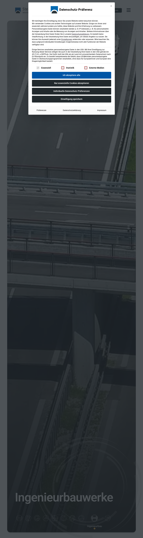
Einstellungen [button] (66, 39)
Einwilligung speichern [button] (71, 99)
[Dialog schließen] (111, 5)
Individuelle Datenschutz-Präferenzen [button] (71, 91)
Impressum (101, 110)
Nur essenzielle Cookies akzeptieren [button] (71, 83)
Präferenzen (41, 110)
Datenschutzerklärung (80, 34)
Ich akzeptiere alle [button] (71, 75)
